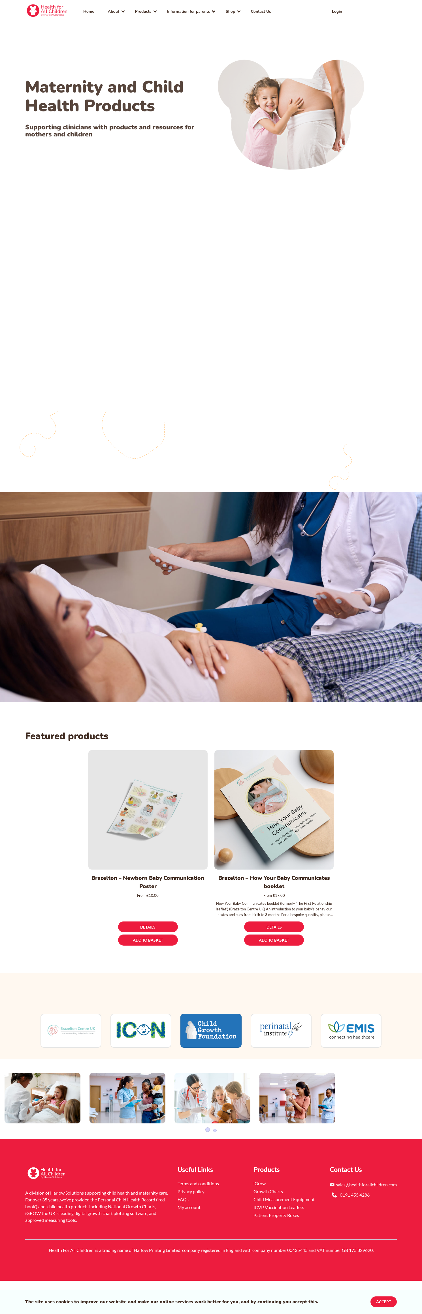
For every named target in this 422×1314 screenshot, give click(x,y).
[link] (47, 11)
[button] (385, 11)
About (113, 11)
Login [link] (337, 11)
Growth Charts (268, 1225)
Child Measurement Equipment (284, 1233)
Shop (230, 11)
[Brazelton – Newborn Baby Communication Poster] (148, 810)
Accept (383, 1301)
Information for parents (188, 11)
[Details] (148, 927)
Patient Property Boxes (276, 1249)
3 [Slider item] (215, 1163)
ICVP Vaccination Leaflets (278, 1241)
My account (189, 1241)
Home (88, 11)
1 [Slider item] (207, 1163)
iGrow (259, 1217)
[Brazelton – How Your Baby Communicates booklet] (274, 810)
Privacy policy (191, 1225)
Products (143, 11)
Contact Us (261, 11)
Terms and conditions (198, 1217)
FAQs (183, 1233)
